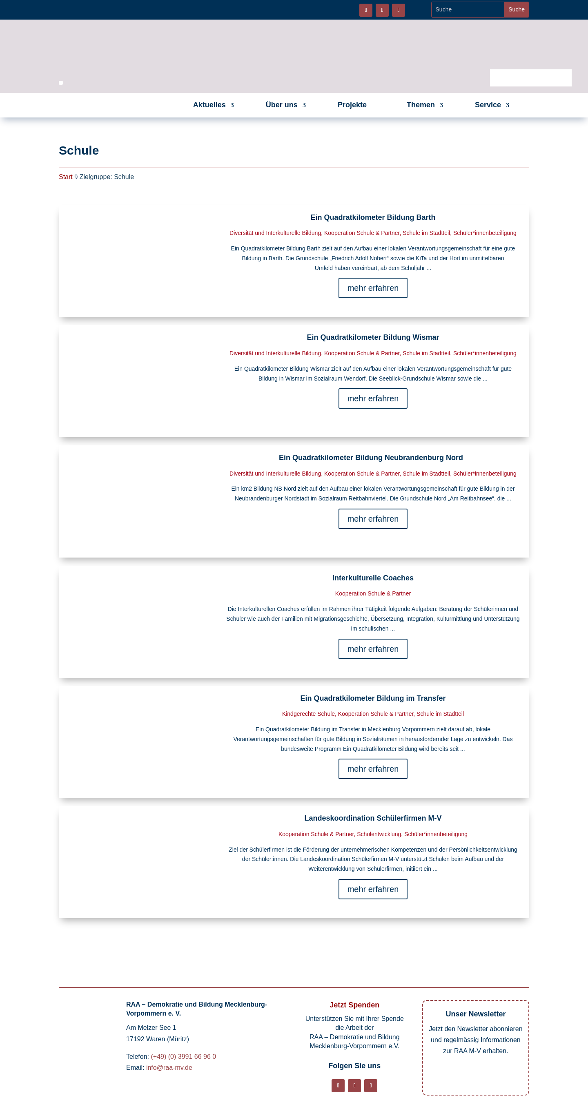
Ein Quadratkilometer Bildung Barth (372, 217)
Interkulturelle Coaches (373, 578)
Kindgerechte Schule (308, 714)
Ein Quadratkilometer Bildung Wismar (373, 337)
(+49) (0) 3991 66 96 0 (183, 1056)
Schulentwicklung (379, 834)
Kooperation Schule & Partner (361, 233)
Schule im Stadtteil (426, 233)
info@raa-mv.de (169, 1067)
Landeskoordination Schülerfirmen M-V (372, 818)
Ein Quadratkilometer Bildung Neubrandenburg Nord (373, 458)
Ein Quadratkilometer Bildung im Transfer (372, 698)
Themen (421, 105)
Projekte (352, 105)
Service (488, 105)
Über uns (282, 105)
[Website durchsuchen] (468, 9)
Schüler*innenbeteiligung (485, 233)
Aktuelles (209, 105)
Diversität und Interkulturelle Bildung (275, 233)
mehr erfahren (373, 287)
